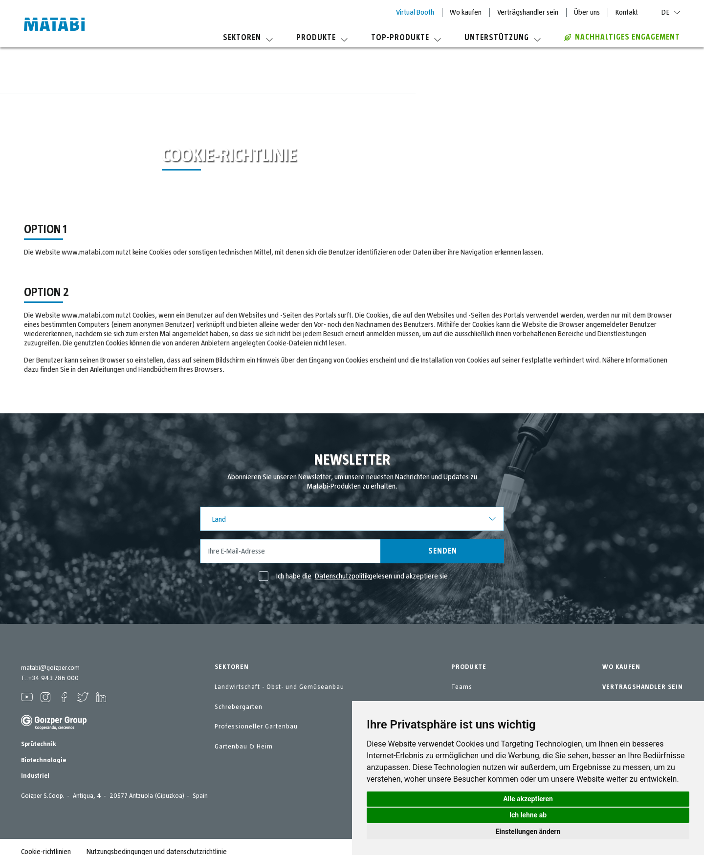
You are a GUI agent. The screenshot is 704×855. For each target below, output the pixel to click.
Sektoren (248, 38)
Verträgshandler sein (527, 12)
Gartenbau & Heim (244, 746)
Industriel (35, 775)
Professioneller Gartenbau (256, 726)
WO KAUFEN (621, 666)
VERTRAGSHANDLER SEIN (642, 687)
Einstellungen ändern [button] (528, 831)
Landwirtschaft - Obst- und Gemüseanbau (279, 687)
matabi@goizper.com (50, 667)
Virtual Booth (415, 12)
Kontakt (627, 12)
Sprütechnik (38, 744)
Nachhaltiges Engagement (622, 37)
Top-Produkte (406, 38)
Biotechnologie (43, 760)
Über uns (587, 12)
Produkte (322, 38)
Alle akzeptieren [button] (528, 799)
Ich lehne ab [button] (528, 815)
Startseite (37, 72)
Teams (461, 687)
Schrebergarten (239, 707)
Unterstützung (502, 38)
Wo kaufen (466, 12)
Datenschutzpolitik (342, 576)
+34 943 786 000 (53, 678)
